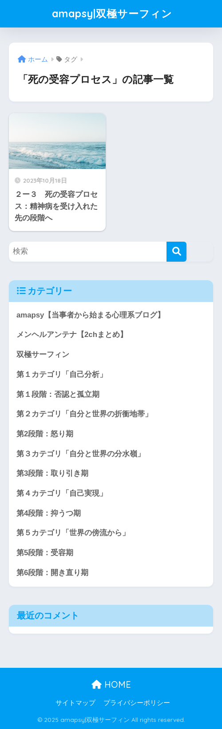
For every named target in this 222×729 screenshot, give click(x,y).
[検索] (176, 252)
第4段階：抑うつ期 (48, 513)
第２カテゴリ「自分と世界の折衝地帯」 (84, 414)
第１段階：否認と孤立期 (57, 394)
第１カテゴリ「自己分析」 (61, 374)
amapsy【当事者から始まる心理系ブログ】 (90, 315)
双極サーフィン (42, 354)
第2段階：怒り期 (44, 434)
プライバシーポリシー (136, 702)
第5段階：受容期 (44, 553)
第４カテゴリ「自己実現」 (61, 493)
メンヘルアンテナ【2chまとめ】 (71, 334)
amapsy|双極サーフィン (112, 13)
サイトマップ (75, 702)
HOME (111, 684)
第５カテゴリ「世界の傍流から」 (73, 533)
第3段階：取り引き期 (52, 473)
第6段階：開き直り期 (52, 572)
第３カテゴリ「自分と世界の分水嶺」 (80, 454)
